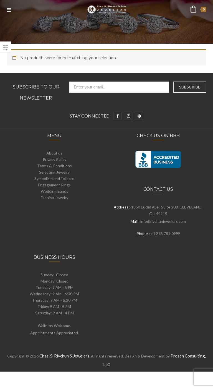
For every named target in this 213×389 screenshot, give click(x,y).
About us (54, 153)
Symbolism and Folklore (54, 178)
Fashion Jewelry (54, 197)
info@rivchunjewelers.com (163, 221)
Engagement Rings (54, 184)
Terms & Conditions (54, 165)
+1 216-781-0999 (165, 233)
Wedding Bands (54, 191)
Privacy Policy (54, 159)
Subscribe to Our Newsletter (36, 92)
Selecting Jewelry (54, 172)
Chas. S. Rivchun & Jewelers (64, 355)
